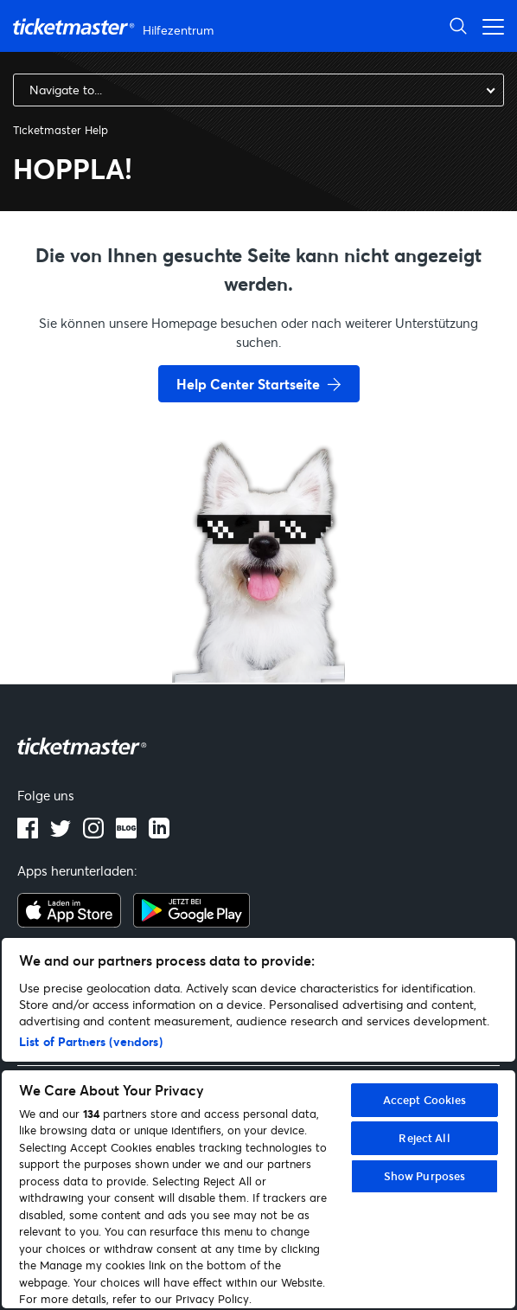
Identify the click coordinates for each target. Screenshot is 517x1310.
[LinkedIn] (159, 833)
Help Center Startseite (248, 384)
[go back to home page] (258, 621)
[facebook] (27, 833)
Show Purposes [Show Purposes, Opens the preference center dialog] (425, 1176)
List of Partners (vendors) (91, 1041)
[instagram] (93, 833)
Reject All (424, 1138)
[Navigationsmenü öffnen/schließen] (488, 25)
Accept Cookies (425, 1100)
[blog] (126, 833)
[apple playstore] (69, 922)
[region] (258, 1123)
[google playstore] (191, 922)
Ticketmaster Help (60, 130)
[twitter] (60, 833)
